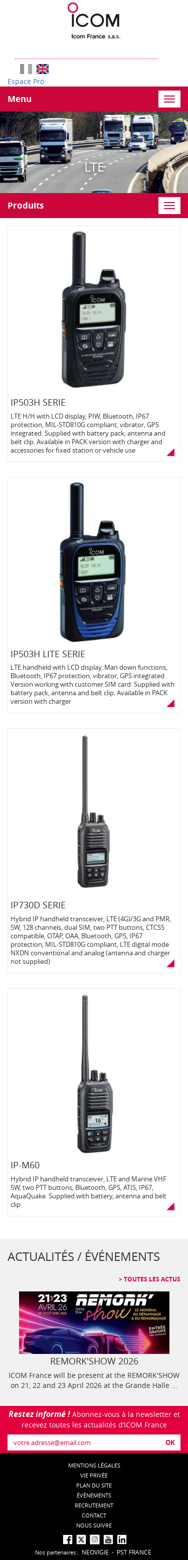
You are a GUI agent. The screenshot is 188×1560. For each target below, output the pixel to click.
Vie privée (94, 1475)
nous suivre (94, 1525)
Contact (94, 1515)
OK (170, 1442)
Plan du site (94, 1485)
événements (94, 1495)
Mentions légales (94, 1465)
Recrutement (94, 1505)
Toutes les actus (151, 1279)
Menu (20, 99)
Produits (26, 205)
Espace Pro (26, 81)
